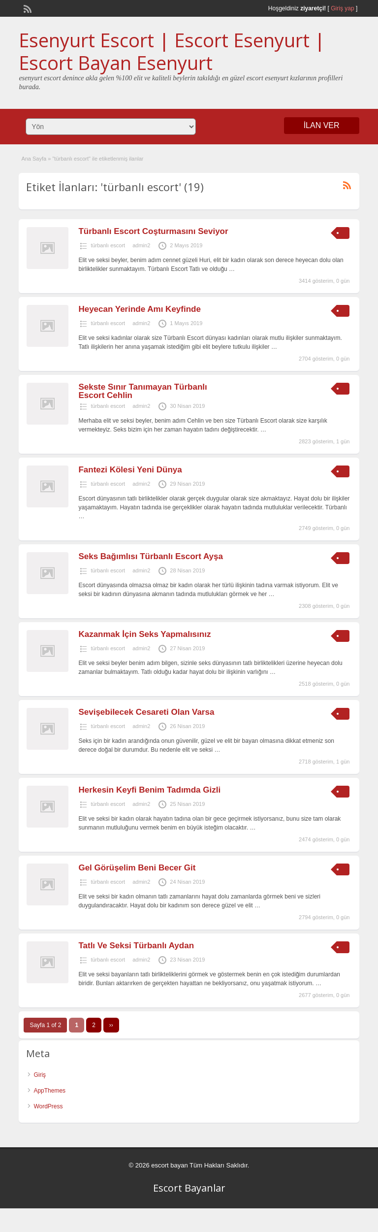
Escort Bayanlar (189, 1188)
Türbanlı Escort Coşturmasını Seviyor (153, 231)
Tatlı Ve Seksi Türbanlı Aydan (136, 945)
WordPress (48, 1106)
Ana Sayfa (33, 159)
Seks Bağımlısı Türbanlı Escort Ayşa (150, 556)
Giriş (39, 1074)
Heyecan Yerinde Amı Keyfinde (139, 309)
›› (111, 1025)
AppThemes (49, 1090)
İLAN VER (322, 125)
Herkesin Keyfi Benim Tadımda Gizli (149, 790)
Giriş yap (342, 8)
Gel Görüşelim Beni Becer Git (136, 867)
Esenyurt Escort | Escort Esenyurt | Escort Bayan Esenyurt (172, 51)
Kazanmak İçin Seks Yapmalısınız (144, 634)
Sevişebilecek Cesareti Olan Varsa (146, 712)
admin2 (141, 245)
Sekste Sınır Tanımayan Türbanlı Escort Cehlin (142, 391)
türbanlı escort (108, 245)
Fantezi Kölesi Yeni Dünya (130, 469)
